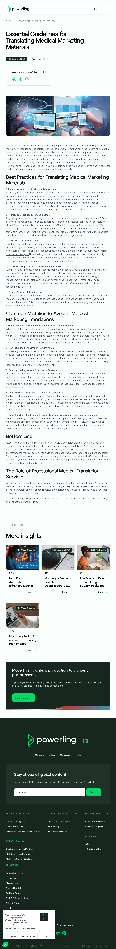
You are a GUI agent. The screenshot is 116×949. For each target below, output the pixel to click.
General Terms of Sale (35, 946)
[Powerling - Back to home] (18, 9)
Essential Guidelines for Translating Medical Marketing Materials (38, 21)
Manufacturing (12, 883)
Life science (11, 878)
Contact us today (15, 498)
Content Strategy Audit (16, 821)
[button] (97, 9)
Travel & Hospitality (14, 888)
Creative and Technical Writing (19, 849)
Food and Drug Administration (36, 225)
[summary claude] (14, 79)
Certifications (66, 755)
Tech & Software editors (17, 898)
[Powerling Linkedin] (85, 741)
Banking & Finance (14, 893)
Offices (52, 755)
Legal (8, 908)
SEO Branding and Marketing (18, 854)
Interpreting (53, 827)
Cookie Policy (71, 946)
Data (87, 844)
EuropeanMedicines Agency (82, 225)
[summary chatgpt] (27, 79)
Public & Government (15, 903)
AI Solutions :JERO (93, 849)
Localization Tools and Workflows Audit (23, 832)
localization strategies (17, 254)
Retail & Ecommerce (15, 873)
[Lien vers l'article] (22, 570)
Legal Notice (55, 946)
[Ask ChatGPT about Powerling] (64, 933)
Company (39, 755)
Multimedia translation (57, 832)
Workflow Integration (94, 827)
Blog (8, 21)
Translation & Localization (58, 821)
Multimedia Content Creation (19, 859)
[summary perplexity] (20, 79)
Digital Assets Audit (14, 827)
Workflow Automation (95, 821)
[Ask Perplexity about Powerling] (58, 933)
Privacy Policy (15, 946)
